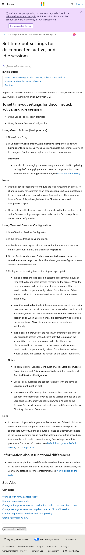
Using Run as (27, 447)
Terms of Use (37, 550)
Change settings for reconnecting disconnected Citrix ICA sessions (36, 509)
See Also (9, 85)
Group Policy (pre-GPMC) (15, 517)
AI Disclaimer (8, 546)
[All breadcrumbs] (5, 34)
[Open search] (72, 4)
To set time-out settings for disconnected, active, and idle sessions (35, 77)
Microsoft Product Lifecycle (21, 16)
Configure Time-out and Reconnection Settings (31, 34)
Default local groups (57, 443)
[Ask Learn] (74, 34)
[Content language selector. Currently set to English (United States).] (16, 539)
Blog (39, 546)
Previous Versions (26, 546)
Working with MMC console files (19, 496)
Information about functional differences (23, 81)
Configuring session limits (15, 500)
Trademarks (52, 550)
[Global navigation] (3, 4)
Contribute (52, 546)
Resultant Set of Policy (68, 173)
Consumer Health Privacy (13, 550)
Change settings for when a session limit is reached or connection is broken (41, 505)
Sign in (79, 3)
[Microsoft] (43, 4)
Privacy (64, 546)
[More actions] (80, 34)
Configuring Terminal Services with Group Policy (27, 513)
